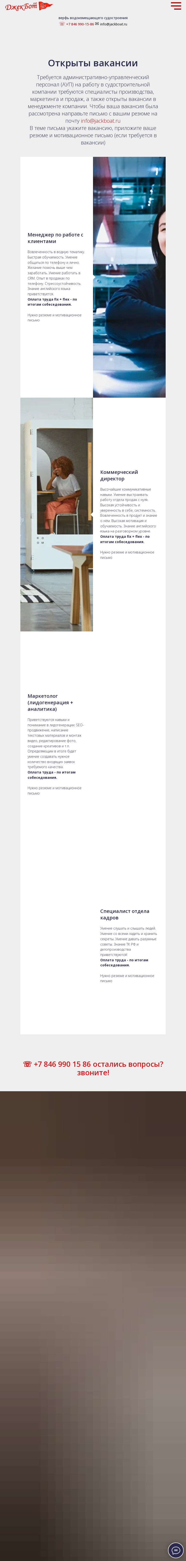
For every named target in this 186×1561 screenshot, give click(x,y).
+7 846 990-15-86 (79, 24)
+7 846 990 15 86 (61, 587)
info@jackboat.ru (113, 24)
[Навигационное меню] (176, 6)
